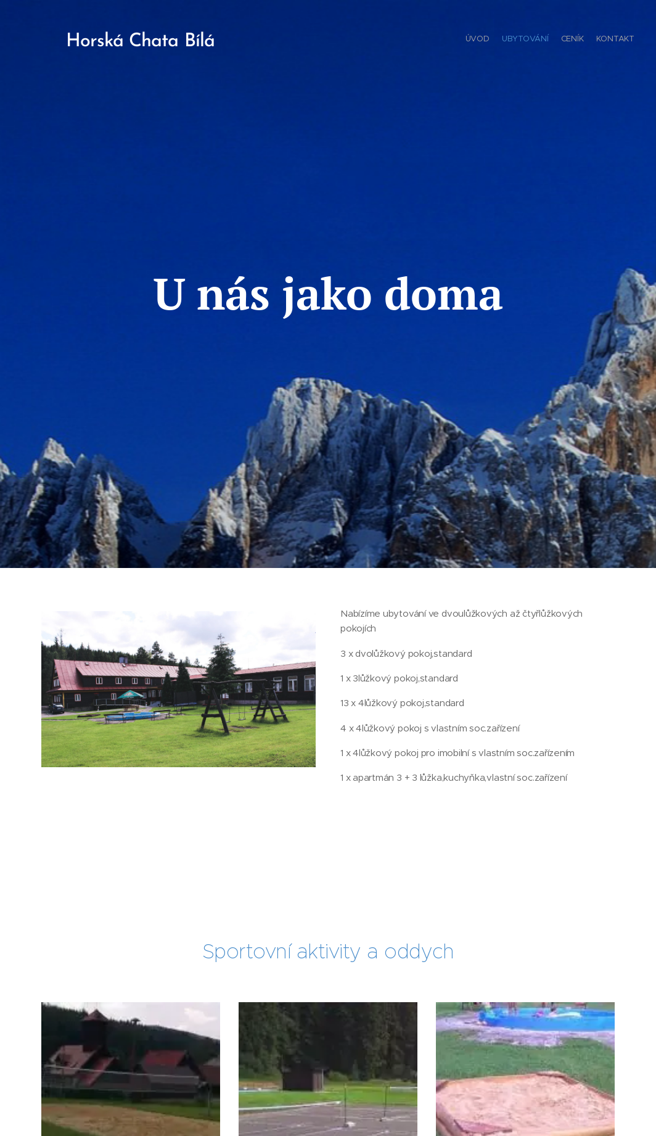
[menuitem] (599, 40)
